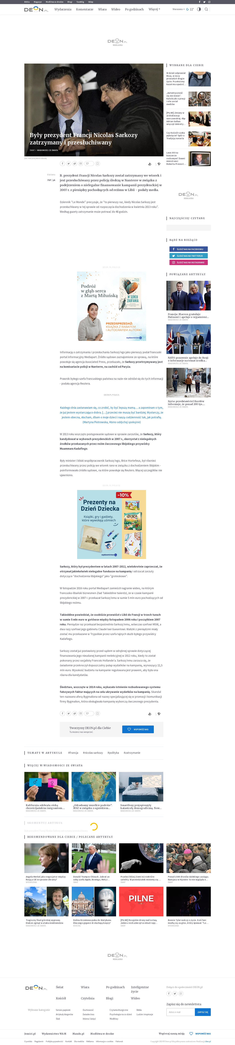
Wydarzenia (62, 9)
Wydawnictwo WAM (54, 1033)
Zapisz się (203, 1012)
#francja (73, 752)
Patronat (119, 1041)
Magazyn (38, 2)
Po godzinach (134, 9)
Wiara (102, 9)
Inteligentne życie (140, 989)
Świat (32, 150)
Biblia (27, 2)
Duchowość (88, 1010)
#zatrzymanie (132, 752)
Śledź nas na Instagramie (188, 262)
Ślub (58, 1018)
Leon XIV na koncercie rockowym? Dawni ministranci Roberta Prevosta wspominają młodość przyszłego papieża (175, 164)
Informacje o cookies (104, 1041)
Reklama (90, 1041)
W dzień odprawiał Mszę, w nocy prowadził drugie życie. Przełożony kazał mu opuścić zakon (176, 80)
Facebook (199, 2)
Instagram (209, 2)
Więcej (153, 9)
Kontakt (68, 1041)
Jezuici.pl (30, 1033)
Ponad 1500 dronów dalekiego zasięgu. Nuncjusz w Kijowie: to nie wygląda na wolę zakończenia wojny (188, 879)
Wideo (115, 9)
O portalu (28, 1041)
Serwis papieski (63, 1010)
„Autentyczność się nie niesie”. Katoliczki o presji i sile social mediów (175, 98)
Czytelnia (87, 998)
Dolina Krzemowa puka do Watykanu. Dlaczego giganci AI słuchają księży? (92, 921)
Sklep (90, 2)
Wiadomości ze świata (47, 150)
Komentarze (84, 9)
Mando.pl (78, 1033)
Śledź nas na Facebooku (187, 249)
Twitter (204, 2)
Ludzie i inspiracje (145, 1014)
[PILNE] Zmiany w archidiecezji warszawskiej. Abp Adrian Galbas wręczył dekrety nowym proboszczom (175, 121)
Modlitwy (114, 1018)
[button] (199, 9)
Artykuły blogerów (64, 1014)
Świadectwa (88, 1014)
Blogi (70, 2)
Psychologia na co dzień (121, 1014)
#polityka (113, 752)
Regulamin (39, 1041)
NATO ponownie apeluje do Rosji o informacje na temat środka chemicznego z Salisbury (188, 360)
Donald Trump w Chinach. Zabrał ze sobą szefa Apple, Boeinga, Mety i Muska (91, 879)
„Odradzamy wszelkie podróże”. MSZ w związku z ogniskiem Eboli (92, 808)
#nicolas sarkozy (93, 752)
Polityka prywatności (54, 1041)
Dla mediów (79, 1041)
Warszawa (178, 9)
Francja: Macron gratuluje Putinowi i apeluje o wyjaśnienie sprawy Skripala (188, 317)
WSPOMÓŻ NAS (200, 1033)
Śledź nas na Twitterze (187, 255)
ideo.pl (208, 1041)
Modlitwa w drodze (54, 2)
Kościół (77, 926)
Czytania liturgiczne (119, 1010)
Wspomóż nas (137, 729)
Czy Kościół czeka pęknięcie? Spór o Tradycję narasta (175, 135)
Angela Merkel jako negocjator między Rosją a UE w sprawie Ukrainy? (46, 878)
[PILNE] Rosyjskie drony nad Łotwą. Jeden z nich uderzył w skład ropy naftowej (139, 923)
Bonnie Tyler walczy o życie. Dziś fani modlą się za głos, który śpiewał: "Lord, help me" (188, 923)
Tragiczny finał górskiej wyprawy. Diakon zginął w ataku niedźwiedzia (44, 921)
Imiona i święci (89, 1018)
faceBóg (80, 2)
